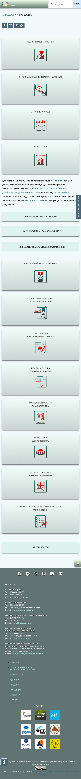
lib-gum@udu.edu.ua (22, 610)
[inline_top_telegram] (16, 25)
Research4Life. (61, 193)
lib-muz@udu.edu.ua (22, 638)
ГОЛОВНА (14, 662)
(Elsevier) (45, 189)
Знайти (77, 4)
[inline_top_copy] (22, 25)
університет (57, 181)
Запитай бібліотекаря (78, 206)
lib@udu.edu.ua (33, 201)
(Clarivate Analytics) (13, 193)
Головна (10, 15)
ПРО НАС (14, 700)
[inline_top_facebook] (4, 25)
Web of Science (59, 189)
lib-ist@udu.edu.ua (21, 623)
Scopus (36, 189)
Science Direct (32, 193)
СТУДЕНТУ (15, 695)
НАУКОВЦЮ (15, 690)
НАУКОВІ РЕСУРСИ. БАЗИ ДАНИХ (42, 217)
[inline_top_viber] (10, 25)
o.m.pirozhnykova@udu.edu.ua (27, 654)
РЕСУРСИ (14, 680)
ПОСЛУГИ (14, 685)
